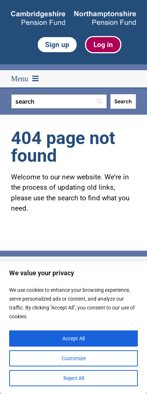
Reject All (73, 378)
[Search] (59, 101)
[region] (73, 327)
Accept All (73, 338)
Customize (74, 358)
